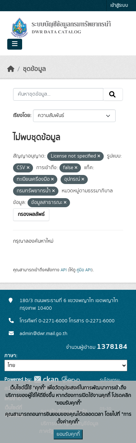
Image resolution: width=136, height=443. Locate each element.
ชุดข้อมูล (34, 69)
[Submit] (113, 94)
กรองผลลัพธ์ (31, 214)
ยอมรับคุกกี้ (68, 434)
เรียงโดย (21, 115)
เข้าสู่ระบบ (119, 5)
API (64, 270)
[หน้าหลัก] (11, 69)
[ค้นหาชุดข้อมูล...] (58, 94)
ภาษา (10, 355)
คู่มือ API (84, 270)
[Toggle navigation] (14, 44)
